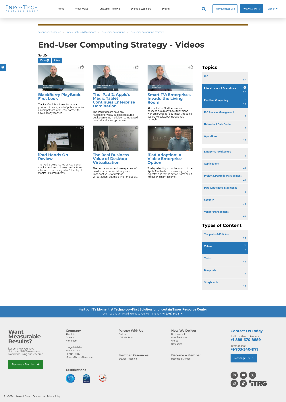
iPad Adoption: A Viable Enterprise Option (165, 159)
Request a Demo (251, 8)
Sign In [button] (272, 8)
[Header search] (204, 8)
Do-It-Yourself (178, 334)
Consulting (176, 344)
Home (61, 8)
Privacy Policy (73, 353)
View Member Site (225, 8)
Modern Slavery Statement (79, 357)
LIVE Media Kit (126, 337)
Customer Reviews (110, 8)
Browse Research (128, 358)
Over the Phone (179, 337)
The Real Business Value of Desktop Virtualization (111, 159)
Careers (70, 337)
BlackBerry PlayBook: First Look (60, 96)
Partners (123, 334)
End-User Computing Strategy (147, 32)
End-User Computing (113, 32)
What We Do (81, 8)
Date (44, 60)
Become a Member (25, 364)
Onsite (174, 340)
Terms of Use (73, 350)
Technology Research (49, 32)
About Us (70, 334)
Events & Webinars (141, 8)
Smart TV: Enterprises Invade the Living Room (169, 98)
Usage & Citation (74, 347)
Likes (57, 60)
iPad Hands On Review (53, 157)
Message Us (244, 358)
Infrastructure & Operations (81, 32)
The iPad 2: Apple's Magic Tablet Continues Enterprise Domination (114, 100)
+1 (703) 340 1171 (173, 313)
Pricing (166, 8)
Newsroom (71, 340)
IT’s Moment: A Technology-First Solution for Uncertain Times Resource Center (149, 309)
